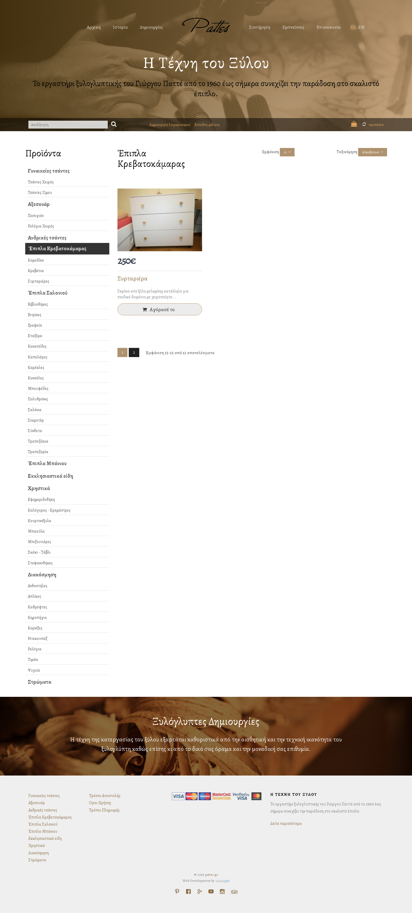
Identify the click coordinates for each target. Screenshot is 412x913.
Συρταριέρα (132, 278)
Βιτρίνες (34, 315)
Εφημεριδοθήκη (41, 499)
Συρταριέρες (38, 281)
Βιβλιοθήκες (38, 304)
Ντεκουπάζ (37, 638)
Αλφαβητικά (370, 152)
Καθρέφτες (37, 607)
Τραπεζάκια (38, 441)
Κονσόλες (36, 378)
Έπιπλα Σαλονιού (47, 292)
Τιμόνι (33, 659)
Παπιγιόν (36, 216)
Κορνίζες (35, 628)
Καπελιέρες (37, 357)
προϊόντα (367, 124)
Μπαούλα (36, 531)
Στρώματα (39, 682)
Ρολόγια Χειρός (41, 226)
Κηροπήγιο (37, 617)
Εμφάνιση (270, 152)
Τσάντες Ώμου (40, 192)
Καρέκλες (36, 367)
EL (353, 27)
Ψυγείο (34, 670)
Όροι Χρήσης (100, 803)
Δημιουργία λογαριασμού (170, 124)
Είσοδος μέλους (207, 124)
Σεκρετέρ (36, 420)
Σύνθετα (35, 431)
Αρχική (94, 27)
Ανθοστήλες (37, 586)
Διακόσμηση (42, 574)
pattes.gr (211, 874)
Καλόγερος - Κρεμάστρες (49, 510)
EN (361, 27)
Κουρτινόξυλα (39, 521)
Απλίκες (34, 596)
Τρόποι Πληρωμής (104, 810)
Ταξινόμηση (347, 152)
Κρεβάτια (36, 271)
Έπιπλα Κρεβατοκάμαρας (57, 248)
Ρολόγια (35, 649)
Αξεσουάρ (39, 204)
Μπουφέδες (38, 388)
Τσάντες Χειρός (41, 182)
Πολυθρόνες (38, 399)
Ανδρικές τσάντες (47, 237)
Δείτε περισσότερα (286, 823)
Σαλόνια (35, 410)
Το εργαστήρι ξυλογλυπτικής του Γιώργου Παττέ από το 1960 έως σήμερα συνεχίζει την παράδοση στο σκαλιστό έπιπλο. (206, 88)
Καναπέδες (37, 346)
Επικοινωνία (328, 27)
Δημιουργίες (151, 27)
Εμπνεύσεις (293, 27)
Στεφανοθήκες (40, 563)
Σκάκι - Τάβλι (39, 552)
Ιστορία (120, 27)
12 (285, 152)
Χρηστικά (39, 488)
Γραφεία (35, 325)
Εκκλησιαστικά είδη (50, 476)
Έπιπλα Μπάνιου (47, 463)
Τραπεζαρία (38, 452)
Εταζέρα (35, 336)
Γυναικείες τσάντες (49, 170)
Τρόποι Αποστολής (104, 796)
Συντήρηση (259, 27)
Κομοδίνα (36, 260)
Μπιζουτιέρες (39, 542)
